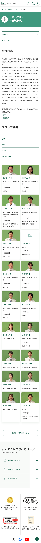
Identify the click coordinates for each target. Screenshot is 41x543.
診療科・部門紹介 (13, 9)
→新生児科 (5, 118)
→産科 (4, 115)
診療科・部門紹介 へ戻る (20, 433)
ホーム (4, 9)
